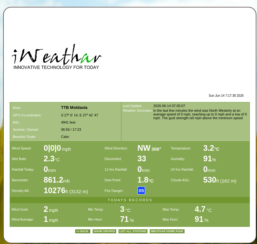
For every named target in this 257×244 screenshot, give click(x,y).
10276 (54, 190)
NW (144, 148)
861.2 (53, 179)
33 (142, 158)
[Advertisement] (195, 55)
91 (207, 158)
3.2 (211, 148)
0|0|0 (52, 148)
